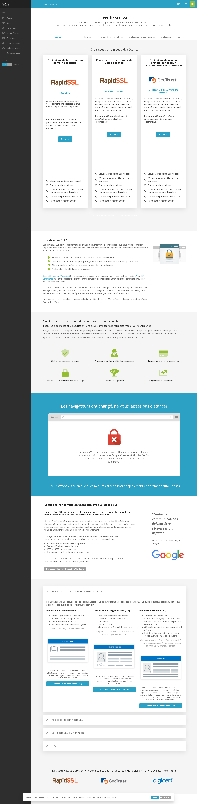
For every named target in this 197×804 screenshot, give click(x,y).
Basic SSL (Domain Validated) (56, 276)
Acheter (65, 139)
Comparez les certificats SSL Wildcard (65, 569)
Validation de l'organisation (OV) (142, 37)
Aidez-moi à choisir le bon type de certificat (76, 591)
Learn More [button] (165, 797)
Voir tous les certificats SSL (104, 215)
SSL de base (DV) (85, 37)
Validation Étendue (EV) (170, 37)
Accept (155, 797)
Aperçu (58, 37)
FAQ (53, 746)
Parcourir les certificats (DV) (68, 683)
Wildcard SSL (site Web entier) (113, 37)
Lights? (10, 64)
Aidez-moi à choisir (128, 215)
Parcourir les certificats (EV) (161, 705)
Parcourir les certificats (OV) (114, 689)
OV (136, 276)
